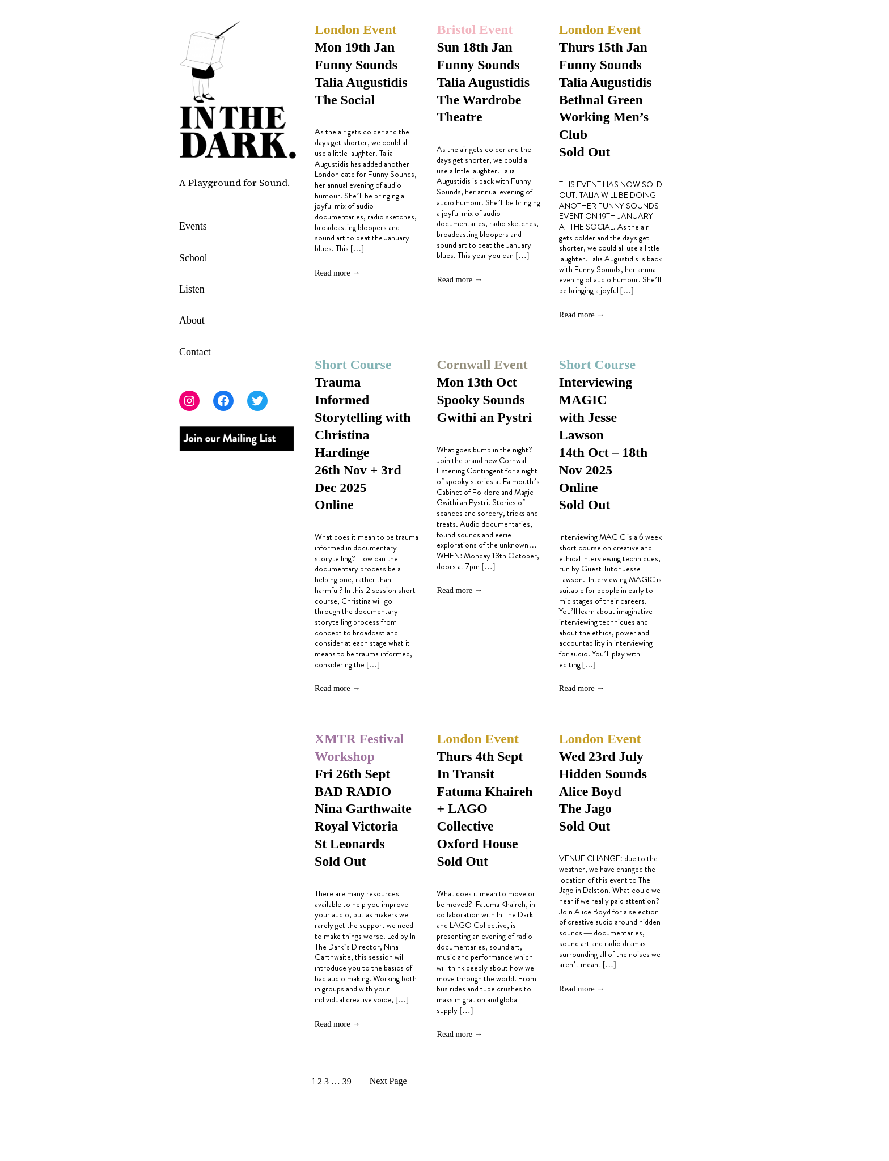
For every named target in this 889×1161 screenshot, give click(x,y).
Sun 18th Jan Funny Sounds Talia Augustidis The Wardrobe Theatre (483, 73)
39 (347, 1081)
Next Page (388, 1081)
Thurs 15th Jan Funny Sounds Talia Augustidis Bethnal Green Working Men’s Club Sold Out (605, 90)
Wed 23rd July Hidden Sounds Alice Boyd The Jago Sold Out (603, 782)
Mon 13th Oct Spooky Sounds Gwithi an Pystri (484, 391)
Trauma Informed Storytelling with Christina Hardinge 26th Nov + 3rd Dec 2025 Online (363, 434)
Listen (192, 289)
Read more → (338, 272)
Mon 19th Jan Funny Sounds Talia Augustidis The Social (361, 64)
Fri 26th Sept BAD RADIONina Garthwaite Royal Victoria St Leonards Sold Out (363, 799)
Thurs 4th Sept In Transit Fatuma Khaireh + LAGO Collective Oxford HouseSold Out (484, 799)
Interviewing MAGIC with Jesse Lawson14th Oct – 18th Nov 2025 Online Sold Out (603, 434)
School (193, 258)
